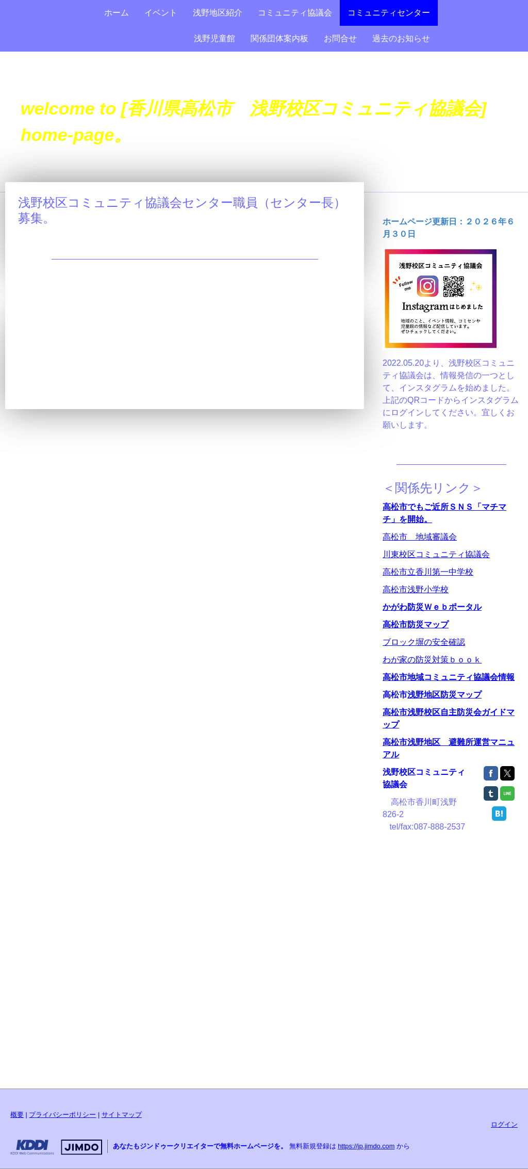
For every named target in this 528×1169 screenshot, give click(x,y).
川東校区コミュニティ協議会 (436, 554)
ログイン (504, 1124)
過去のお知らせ (401, 38)
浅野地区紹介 (217, 12)
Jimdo (56, 1147)
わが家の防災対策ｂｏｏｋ (432, 659)
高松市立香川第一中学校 (428, 571)
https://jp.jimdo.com (366, 1146)
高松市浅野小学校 (416, 589)
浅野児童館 (214, 38)
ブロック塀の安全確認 (424, 642)
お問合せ (340, 38)
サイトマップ (122, 1114)
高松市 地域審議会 (420, 536)
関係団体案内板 (279, 38)
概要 (17, 1114)
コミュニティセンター (389, 12)
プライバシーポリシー (62, 1114)
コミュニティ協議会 (295, 12)
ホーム (116, 12)
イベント (160, 12)
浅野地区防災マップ (444, 694)
